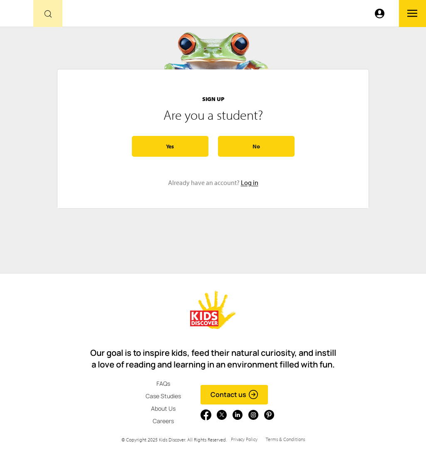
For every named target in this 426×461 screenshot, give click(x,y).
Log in (249, 182)
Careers (163, 421)
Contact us (234, 394)
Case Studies (163, 396)
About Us (163, 408)
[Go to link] (16, 15)
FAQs (163, 383)
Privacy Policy (244, 439)
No (256, 146)
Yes (170, 146)
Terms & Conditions (285, 439)
